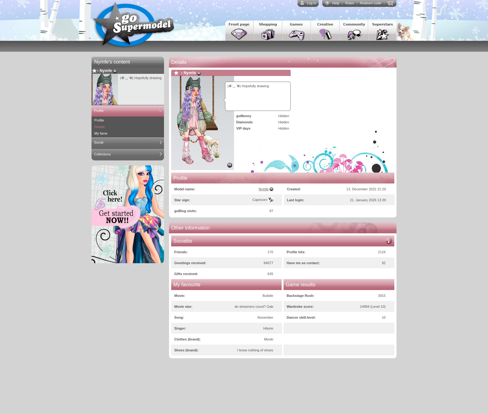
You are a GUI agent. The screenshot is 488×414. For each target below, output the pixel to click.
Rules (349, 3)
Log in (311, 3)
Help (336, 3)
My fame (100, 133)
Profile (99, 110)
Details (99, 127)
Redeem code (371, 3)
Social (98, 142)
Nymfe (106, 70)
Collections (102, 154)
